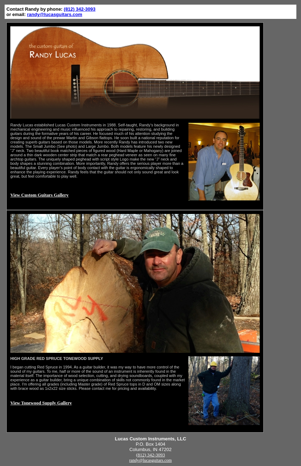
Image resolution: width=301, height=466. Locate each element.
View (39, 195)
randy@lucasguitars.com (54, 14)
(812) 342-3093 (79, 9)
